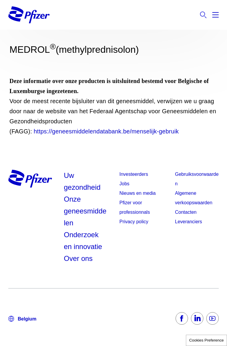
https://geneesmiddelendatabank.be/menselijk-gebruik (106, 131)
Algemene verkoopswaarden (193, 198)
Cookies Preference (206, 340)
